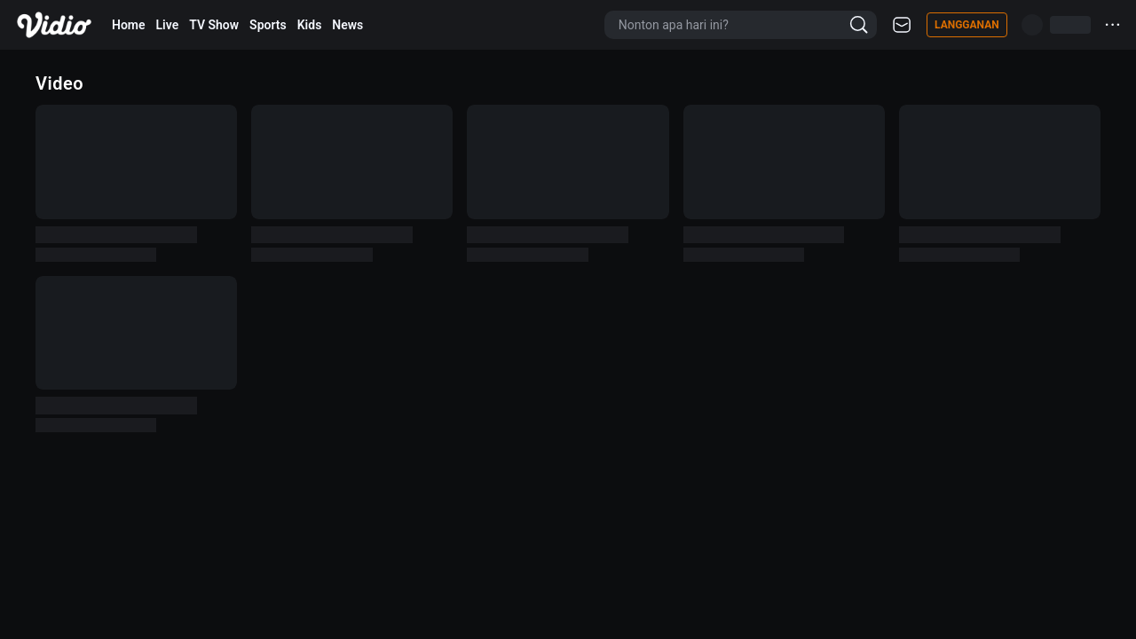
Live (167, 25)
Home (129, 25)
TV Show (214, 25)
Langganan (967, 25)
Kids (309, 25)
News (347, 25)
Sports (268, 25)
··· (1113, 24)
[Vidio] (54, 25)
